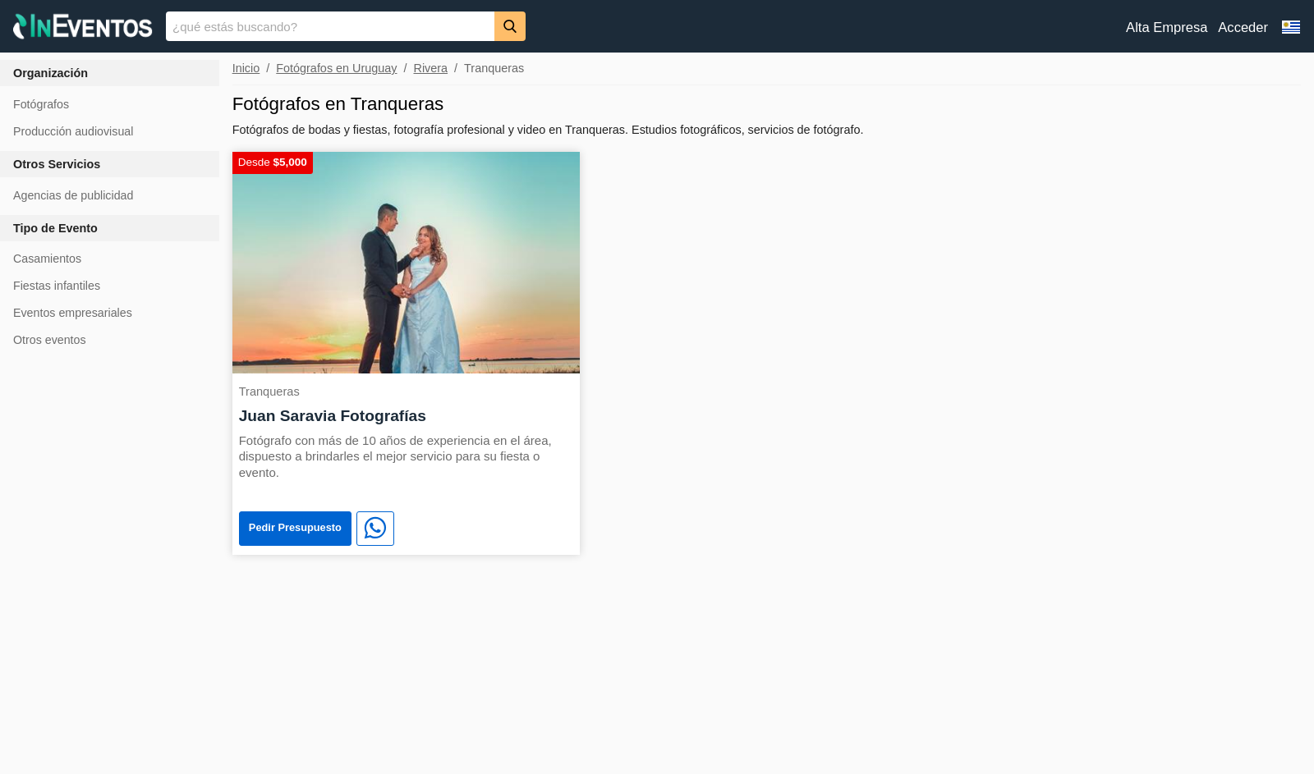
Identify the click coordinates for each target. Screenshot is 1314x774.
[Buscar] (510, 25)
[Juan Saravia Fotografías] (406, 261)
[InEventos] (83, 28)
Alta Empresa (1166, 27)
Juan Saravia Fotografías (332, 415)
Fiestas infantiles (56, 285)
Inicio (246, 68)
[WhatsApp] (375, 528)
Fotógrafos (41, 104)
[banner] (657, 26)
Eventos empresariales (72, 312)
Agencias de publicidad (73, 195)
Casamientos (47, 258)
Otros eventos (49, 339)
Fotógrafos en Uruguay (336, 68)
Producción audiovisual (73, 131)
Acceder (1243, 27)
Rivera (430, 68)
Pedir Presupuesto (295, 527)
